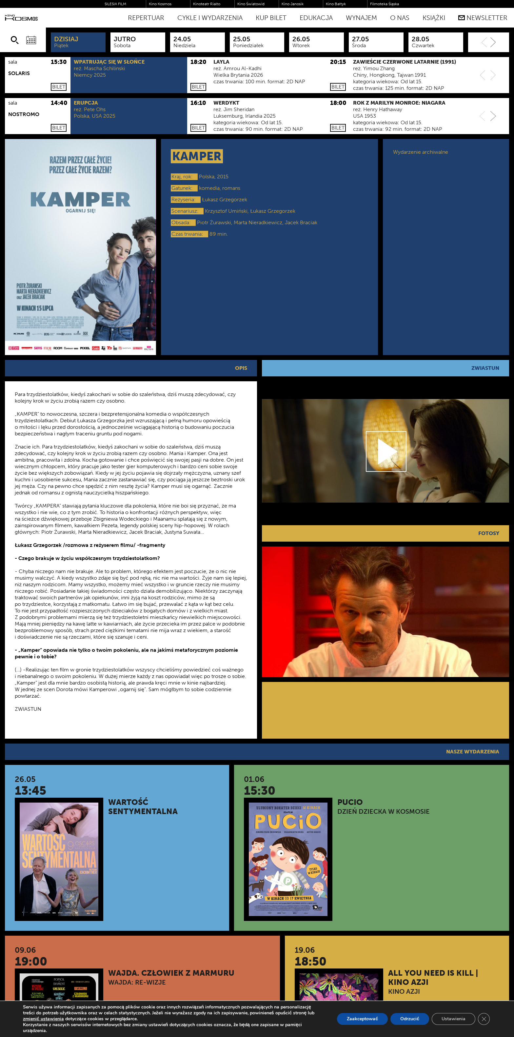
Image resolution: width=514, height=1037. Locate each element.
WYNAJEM (361, 18)
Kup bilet (271, 18)
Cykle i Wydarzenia (210, 18)
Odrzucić (409, 1019)
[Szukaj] (15, 40)
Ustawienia (453, 1019)
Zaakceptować (362, 1019)
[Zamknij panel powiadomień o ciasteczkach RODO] (484, 1019)
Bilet (58, 87)
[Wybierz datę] (31, 40)
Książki (434, 18)
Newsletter (482, 18)
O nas (399, 18)
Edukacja (316, 18)
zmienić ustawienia (43, 1019)
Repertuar (146, 18)
